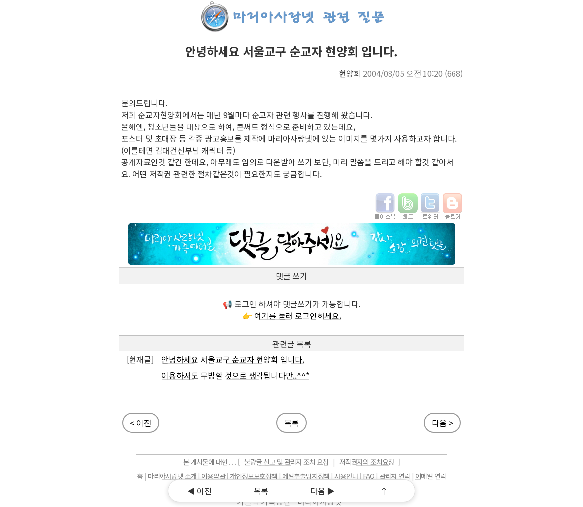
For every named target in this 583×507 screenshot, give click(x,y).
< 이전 (140, 423)
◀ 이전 (199, 491)
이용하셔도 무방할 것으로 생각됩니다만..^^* (235, 375)
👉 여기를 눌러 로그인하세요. (291, 315)
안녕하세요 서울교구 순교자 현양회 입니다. (233, 359)
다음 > (442, 423)
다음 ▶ (322, 491)
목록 (261, 491)
